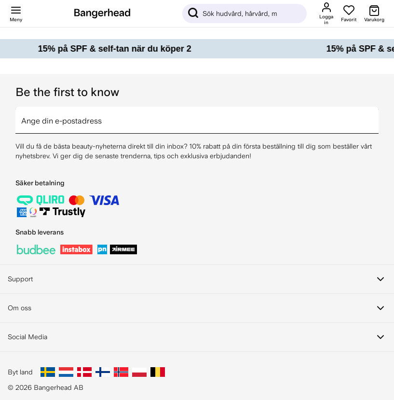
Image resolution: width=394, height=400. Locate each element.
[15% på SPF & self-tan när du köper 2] (197, 48)
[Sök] (244, 13)
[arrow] (375, 114)
